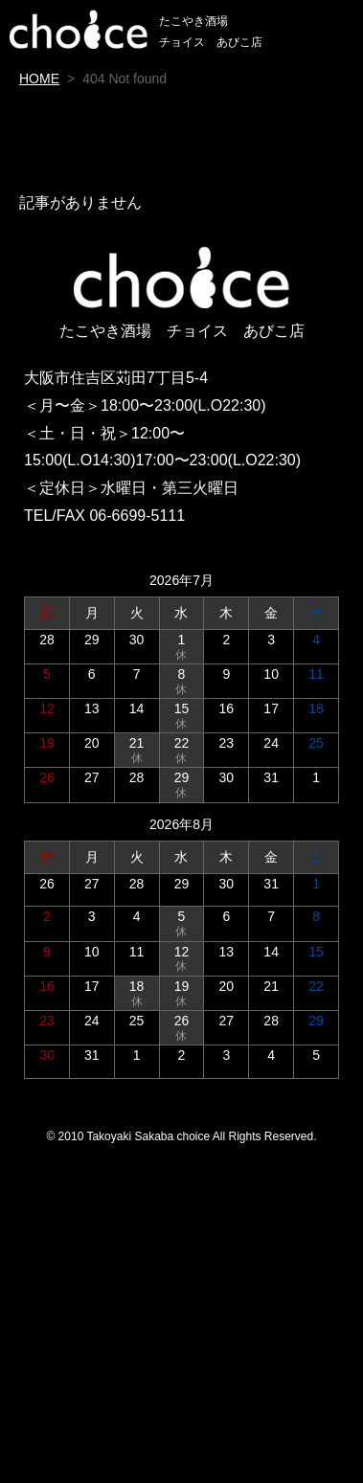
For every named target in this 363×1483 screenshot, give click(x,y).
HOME (39, 78)
